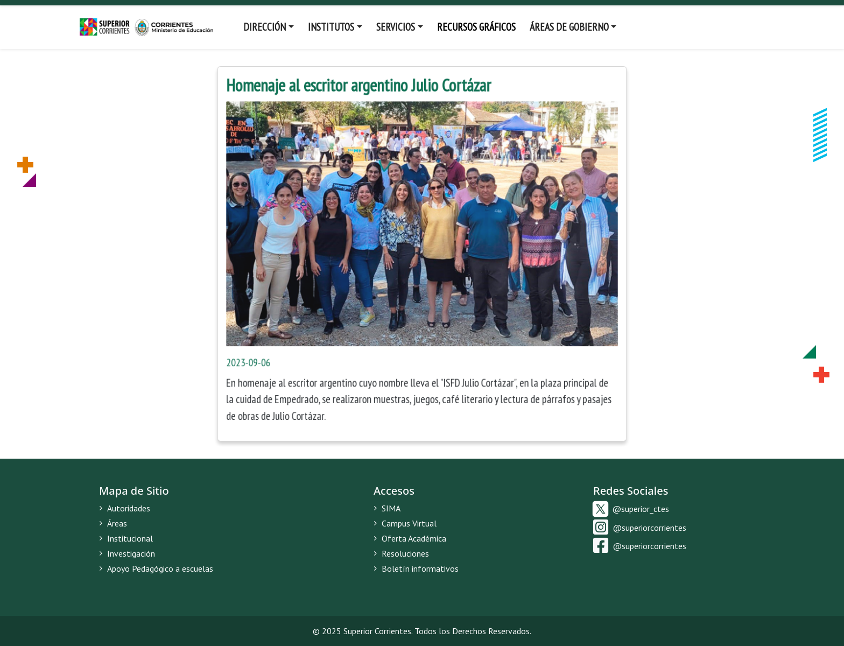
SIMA (387, 508)
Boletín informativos (416, 568)
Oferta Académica (410, 538)
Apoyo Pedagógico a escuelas (156, 568)
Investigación (127, 553)
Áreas (113, 523)
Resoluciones (401, 553)
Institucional (126, 538)
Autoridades (124, 508)
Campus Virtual (405, 523)
